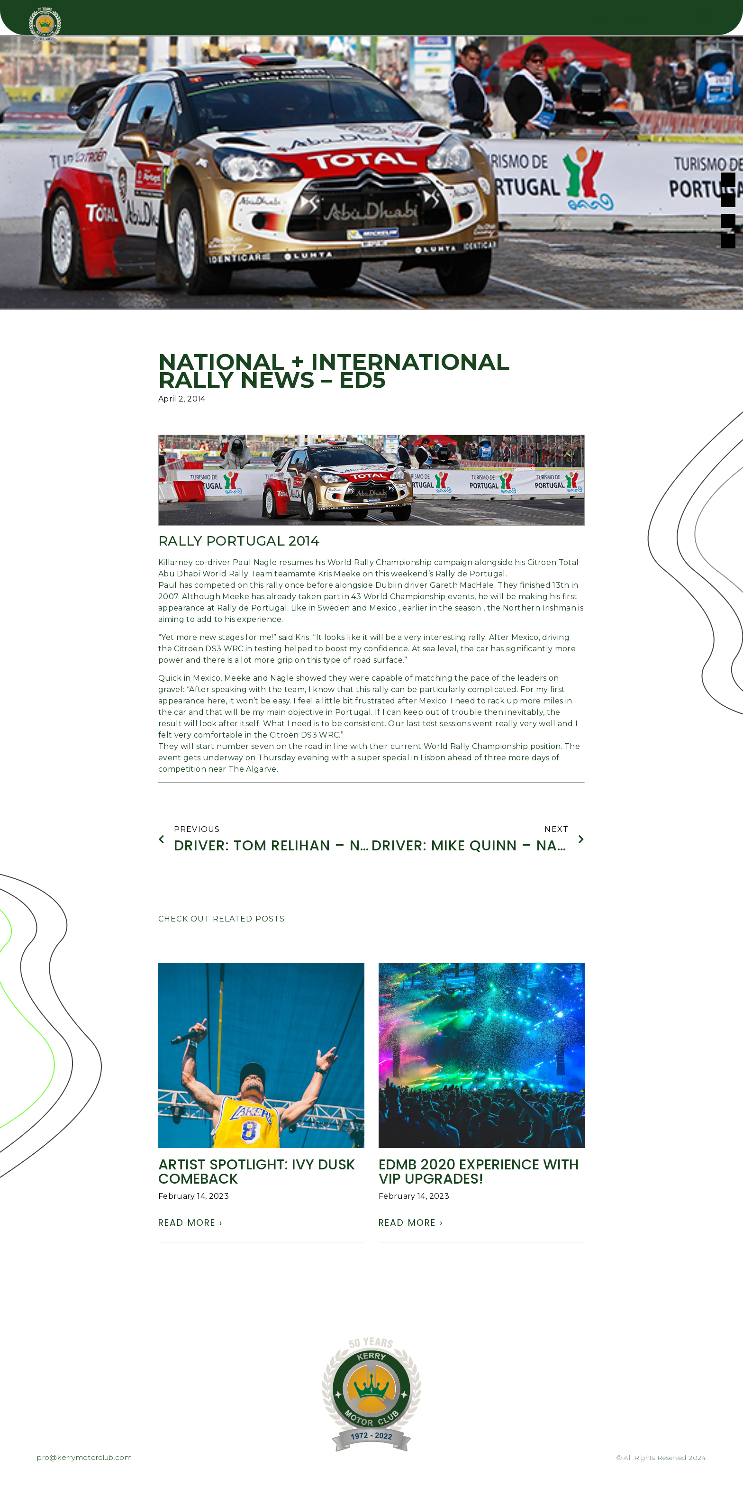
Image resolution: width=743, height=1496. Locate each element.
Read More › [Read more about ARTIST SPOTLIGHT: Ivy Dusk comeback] (190, 1224)
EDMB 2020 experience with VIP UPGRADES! (479, 1174)
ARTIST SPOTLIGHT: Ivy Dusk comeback (256, 1174)
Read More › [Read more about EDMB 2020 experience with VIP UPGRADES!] (411, 1224)
